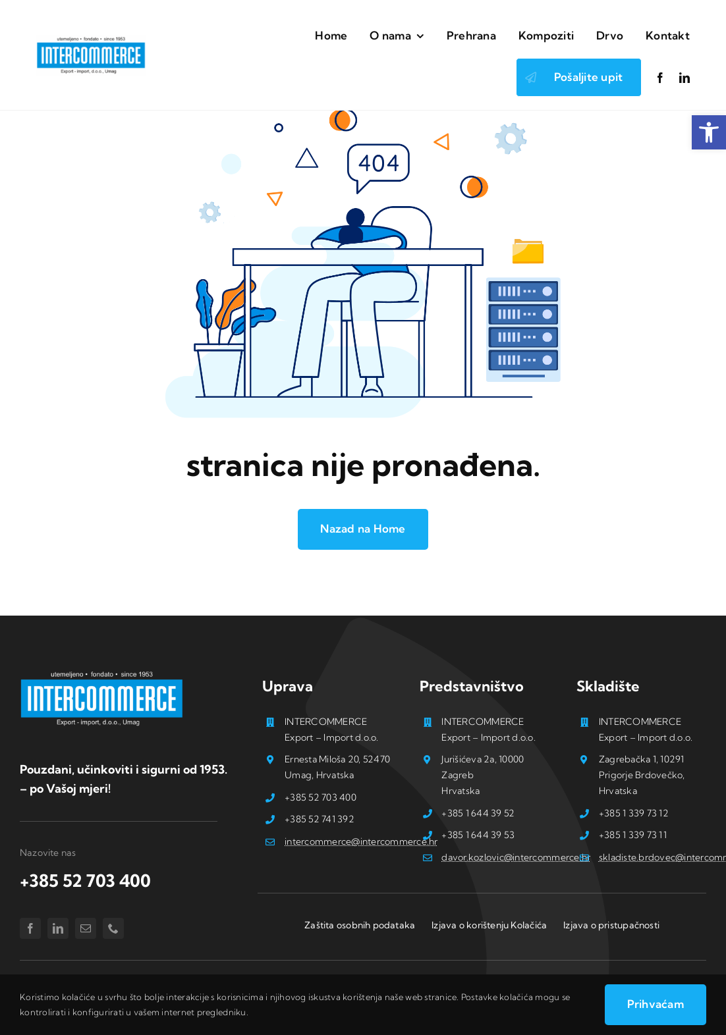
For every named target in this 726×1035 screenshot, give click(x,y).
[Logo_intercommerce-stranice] (91, 40)
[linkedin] (684, 77)
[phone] (113, 928)
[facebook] (660, 77)
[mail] (85, 928)
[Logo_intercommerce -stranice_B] (102, 674)
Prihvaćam (655, 1004)
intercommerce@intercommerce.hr (361, 841)
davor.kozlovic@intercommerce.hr (515, 857)
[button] (709, 132)
